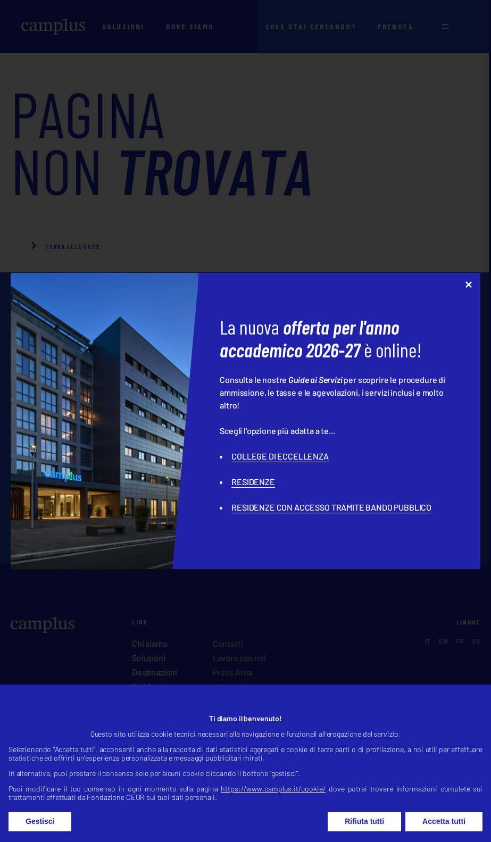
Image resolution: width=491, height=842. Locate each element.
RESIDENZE (253, 482)
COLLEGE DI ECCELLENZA (280, 456)
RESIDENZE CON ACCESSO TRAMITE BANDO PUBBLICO (331, 507)
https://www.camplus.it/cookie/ (273, 801)
